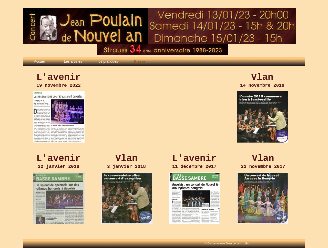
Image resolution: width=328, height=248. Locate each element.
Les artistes (73, 61)
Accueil (39, 61)
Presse (139, 61)
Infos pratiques (106, 61)
